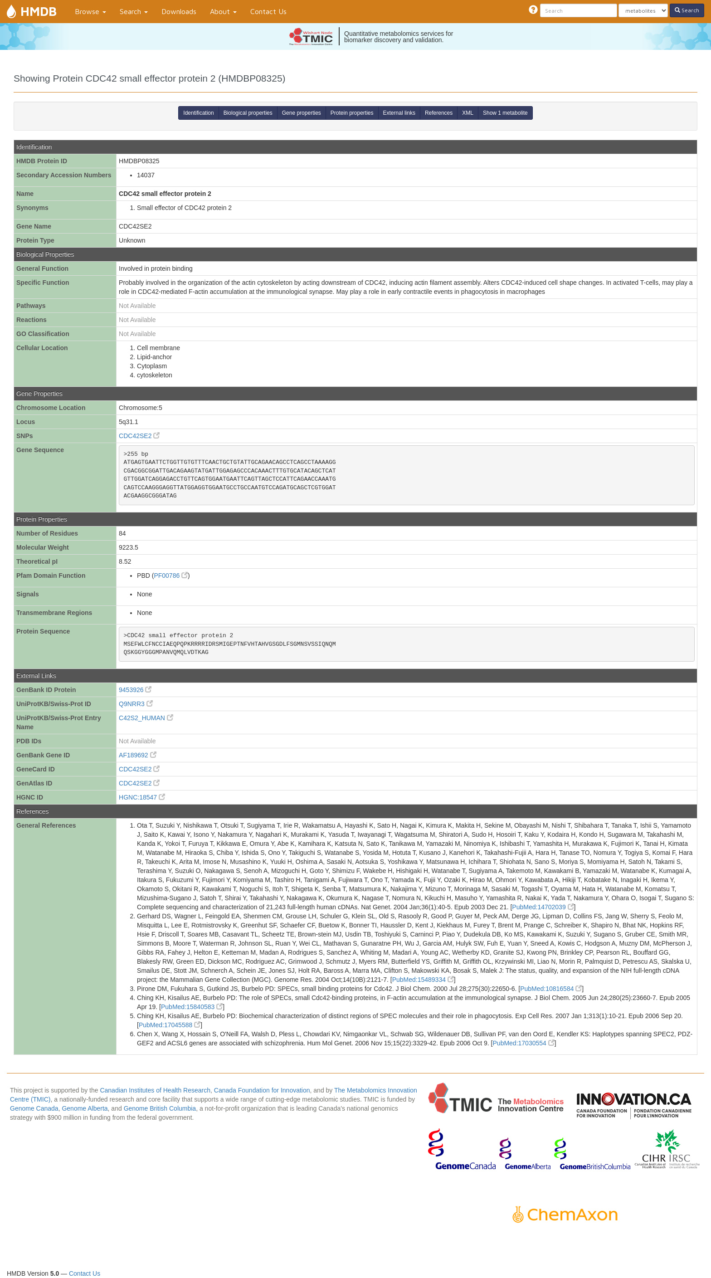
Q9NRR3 (136, 703)
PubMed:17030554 (524, 1043)
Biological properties (248, 113)
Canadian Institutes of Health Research (155, 1090)
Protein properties (352, 113)
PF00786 (171, 575)
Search (134, 11)
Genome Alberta (84, 1108)
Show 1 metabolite (505, 113)
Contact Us (268, 11)
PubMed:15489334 (423, 979)
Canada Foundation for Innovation (262, 1090)
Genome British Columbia (160, 1108)
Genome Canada (34, 1108)
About (223, 11)
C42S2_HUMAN (146, 718)
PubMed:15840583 (192, 1006)
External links (399, 113)
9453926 (135, 689)
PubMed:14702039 (543, 907)
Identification (198, 113)
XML (467, 113)
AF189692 (137, 755)
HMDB (38, 11)
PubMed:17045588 (169, 1025)
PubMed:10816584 (551, 988)
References (439, 113)
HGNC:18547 (142, 797)
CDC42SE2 (139, 435)
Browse (90, 11)
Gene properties (301, 113)
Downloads (178, 11)
